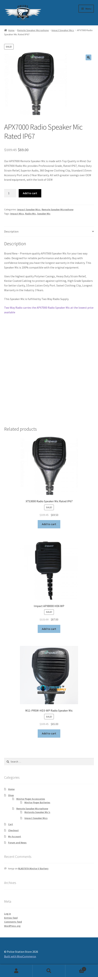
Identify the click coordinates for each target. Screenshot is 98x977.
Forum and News (17, 842)
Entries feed (11, 917)
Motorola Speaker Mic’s (37, 812)
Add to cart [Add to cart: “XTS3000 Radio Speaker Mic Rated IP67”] (49, 524)
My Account (14, 836)
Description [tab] (11, 231)
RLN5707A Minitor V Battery (33, 868)
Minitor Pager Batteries (37, 802)
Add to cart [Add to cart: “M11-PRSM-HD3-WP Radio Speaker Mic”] (49, 733)
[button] (88, 57)
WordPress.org (12, 926)
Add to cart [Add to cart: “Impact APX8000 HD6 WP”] (49, 629)
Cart (10, 824)
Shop (11, 795)
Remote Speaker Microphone (33, 30)
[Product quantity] (10, 193)
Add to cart (30, 193)
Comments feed (13, 921)
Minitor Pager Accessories (30, 798)
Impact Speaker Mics (63, 30)
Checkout (13, 830)
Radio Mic (30, 213)
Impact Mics (17, 213)
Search (49, 971)
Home (11, 30)
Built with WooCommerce (20, 956)
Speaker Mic (43, 213)
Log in (7, 913)
